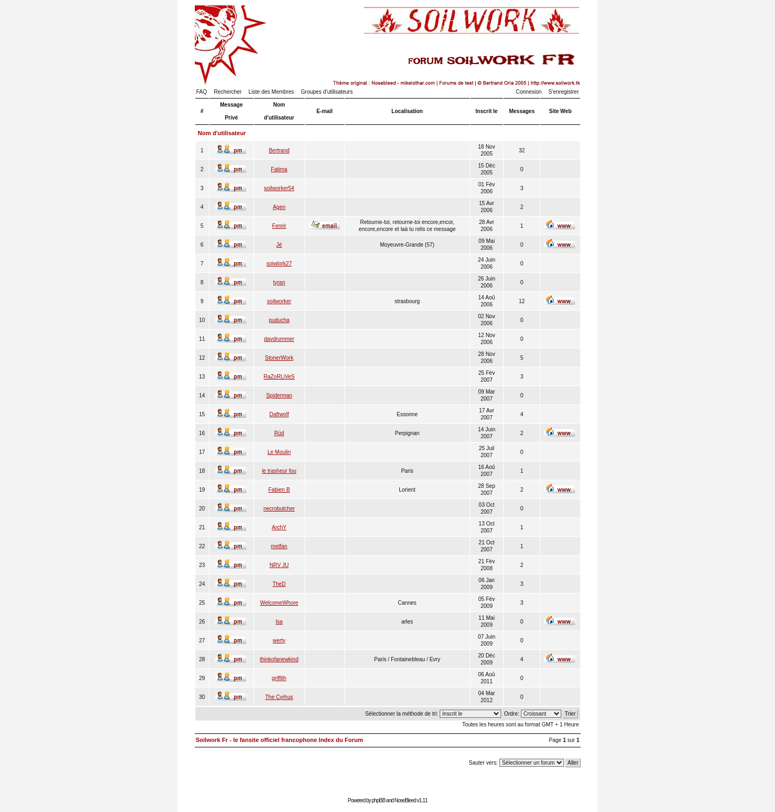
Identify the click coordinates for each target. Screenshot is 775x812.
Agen (279, 207)
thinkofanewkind (279, 659)
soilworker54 (279, 188)
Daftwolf (279, 414)
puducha (279, 320)
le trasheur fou (279, 471)
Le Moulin (279, 452)
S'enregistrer (563, 92)
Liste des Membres (271, 92)
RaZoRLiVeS (279, 377)
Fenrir (279, 226)
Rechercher (228, 92)
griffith (279, 678)
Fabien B (279, 490)
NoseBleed (405, 800)
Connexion (529, 92)
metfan (279, 546)
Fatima (279, 169)
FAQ (201, 92)
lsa (279, 622)
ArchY (279, 527)
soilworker (279, 301)
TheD (278, 584)
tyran (279, 282)
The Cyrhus (279, 697)
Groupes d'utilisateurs (327, 92)
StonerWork (279, 358)
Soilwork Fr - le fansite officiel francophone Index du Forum (279, 740)
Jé (279, 245)
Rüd (279, 433)
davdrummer (279, 339)
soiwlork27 (279, 264)
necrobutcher (278, 509)
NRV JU (279, 565)
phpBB (378, 800)
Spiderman (279, 395)
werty (279, 640)
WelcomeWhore (279, 603)
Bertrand (279, 150)
